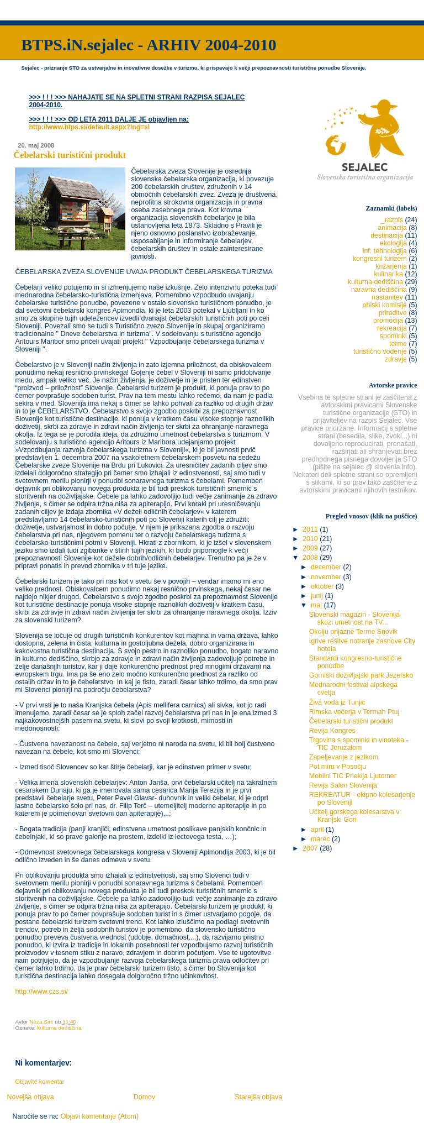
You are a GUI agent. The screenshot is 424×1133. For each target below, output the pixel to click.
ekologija (393, 243)
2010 (311, 539)
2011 (311, 529)
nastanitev (387, 297)
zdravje (396, 359)
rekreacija (392, 328)
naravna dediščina (379, 289)
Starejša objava (258, 1097)
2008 (311, 558)
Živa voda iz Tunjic (337, 702)
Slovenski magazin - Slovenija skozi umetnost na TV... (354, 618)
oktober (323, 586)
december (327, 567)
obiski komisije (385, 305)
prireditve (393, 313)
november (327, 577)
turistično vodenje (380, 351)
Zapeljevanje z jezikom (343, 757)
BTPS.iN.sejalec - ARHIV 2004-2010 (148, 44)
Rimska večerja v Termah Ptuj (354, 712)
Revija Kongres (332, 731)
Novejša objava (30, 1097)
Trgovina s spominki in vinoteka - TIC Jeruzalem (359, 744)
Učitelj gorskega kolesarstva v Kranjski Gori (354, 815)
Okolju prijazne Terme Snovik (353, 632)
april (318, 829)
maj (317, 605)
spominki (393, 336)
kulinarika (388, 274)
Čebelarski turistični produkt (351, 721)
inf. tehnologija (385, 251)
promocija (388, 320)
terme (398, 344)
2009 (311, 548)
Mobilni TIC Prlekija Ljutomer (352, 776)
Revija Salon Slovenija (343, 785)
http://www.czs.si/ (41, 991)
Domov (145, 1097)
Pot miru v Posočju (337, 766)
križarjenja (391, 266)
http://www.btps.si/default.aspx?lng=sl (89, 127)
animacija (392, 228)
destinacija (386, 235)
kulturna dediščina (59, 1028)
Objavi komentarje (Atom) (100, 1116)
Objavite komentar (39, 1081)
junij (318, 596)
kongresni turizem (380, 259)
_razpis (392, 220)
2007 (311, 848)
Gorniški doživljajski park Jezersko (361, 675)
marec (321, 839)
